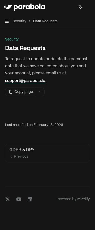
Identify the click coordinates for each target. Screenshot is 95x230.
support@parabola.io (25, 80)
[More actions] (88, 7)
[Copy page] (20, 92)
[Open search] (71, 7)
